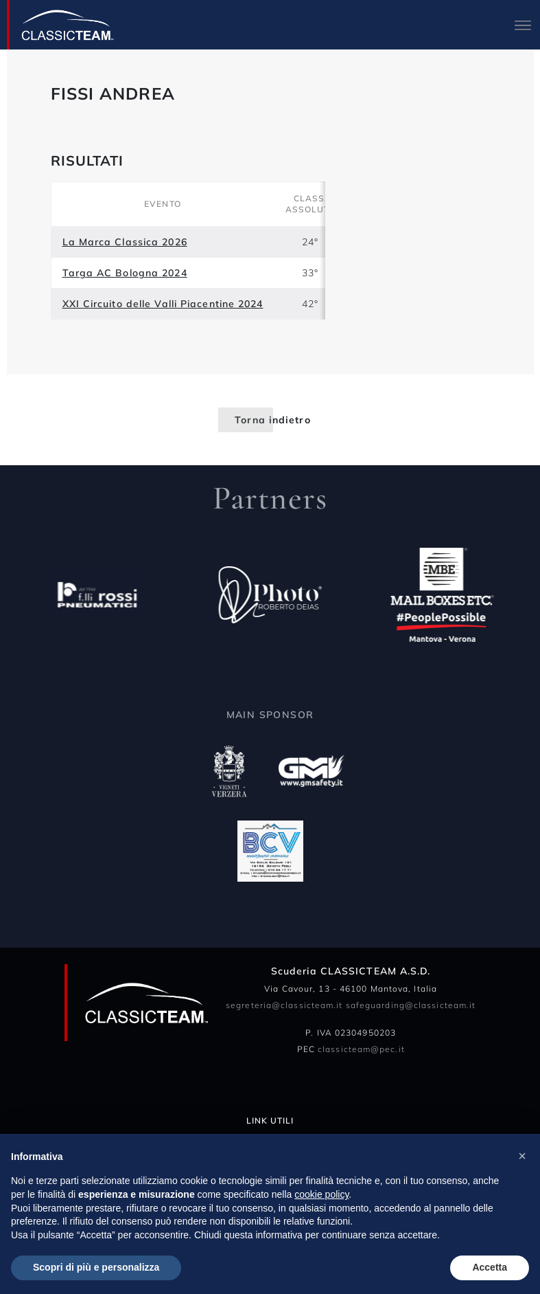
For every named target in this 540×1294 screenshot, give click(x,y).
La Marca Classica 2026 (124, 242)
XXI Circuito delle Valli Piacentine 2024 (162, 304)
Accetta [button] (489, 1267)
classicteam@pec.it (361, 1049)
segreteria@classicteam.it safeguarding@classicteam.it (351, 1005)
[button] (522, 1156)
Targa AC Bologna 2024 (124, 273)
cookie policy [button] (321, 1194)
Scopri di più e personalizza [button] (96, 1267)
